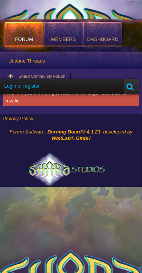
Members (63, 39)
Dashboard (102, 39)
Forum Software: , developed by (71, 135)
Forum (24, 39)
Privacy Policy (18, 118)
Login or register (22, 86)
